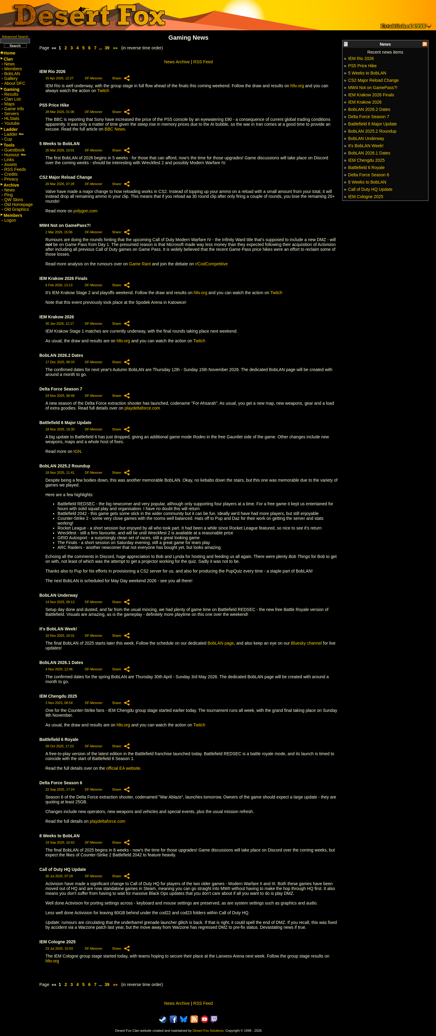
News (9, 63)
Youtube (12, 123)
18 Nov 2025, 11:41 (59, 472)
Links (9, 159)
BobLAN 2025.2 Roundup (372, 131)
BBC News (114, 129)
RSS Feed (203, 61)
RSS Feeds (15, 169)
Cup (8, 139)
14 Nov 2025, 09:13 (59, 602)
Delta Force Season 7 (368, 116)
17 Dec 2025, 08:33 (59, 362)
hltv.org (297, 85)
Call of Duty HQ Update (370, 189)
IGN (77, 451)
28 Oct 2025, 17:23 (59, 746)
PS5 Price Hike (362, 65)
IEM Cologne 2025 (365, 196)
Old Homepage (18, 204)
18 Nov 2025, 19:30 (59, 429)
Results (11, 94)
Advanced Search (15, 36)
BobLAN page (220, 643)
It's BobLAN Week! (366, 145)
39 (107, 47)
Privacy (11, 179)
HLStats (11, 118)
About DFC (14, 83)
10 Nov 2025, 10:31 (59, 635)
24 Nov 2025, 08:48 (59, 395)
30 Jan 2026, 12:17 (59, 323)
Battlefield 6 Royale (366, 167)
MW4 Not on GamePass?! (373, 87)
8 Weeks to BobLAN (367, 182)
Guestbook (14, 150)
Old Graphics (16, 209)
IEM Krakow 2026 (365, 102)
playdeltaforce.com (142, 408)
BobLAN (12, 73)
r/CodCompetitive (211, 263)
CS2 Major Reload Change (373, 80)
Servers (11, 113)
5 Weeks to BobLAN (367, 73)
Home (9, 53)
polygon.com (85, 210)
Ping (8, 194)
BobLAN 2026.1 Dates (369, 153)
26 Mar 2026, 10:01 (59, 150)
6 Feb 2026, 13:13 (58, 285)
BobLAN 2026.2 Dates (369, 109)
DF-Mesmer (93, 78)
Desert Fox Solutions (208, 1030)
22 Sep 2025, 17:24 (59, 789)
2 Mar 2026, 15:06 (58, 232)
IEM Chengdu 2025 (366, 160)
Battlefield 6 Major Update (372, 123)
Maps (9, 103)
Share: (117, 78)
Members (13, 68)
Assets (10, 164)
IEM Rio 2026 (361, 58)
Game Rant (140, 263)
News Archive (177, 61)
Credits (11, 174)
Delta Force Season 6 (368, 174)
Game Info (14, 108)
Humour (15, 154)
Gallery (11, 78)
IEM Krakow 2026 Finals (371, 94)
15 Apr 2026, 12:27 (59, 78)
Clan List (12, 99)
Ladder (14, 134)
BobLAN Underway (366, 138)
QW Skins (13, 199)
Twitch (103, 90)
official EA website (123, 768)
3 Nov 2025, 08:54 (59, 703)
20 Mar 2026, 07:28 (59, 184)
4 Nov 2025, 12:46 (59, 669)
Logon (10, 220)
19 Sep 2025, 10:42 (59, 842)
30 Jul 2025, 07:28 (59, 876)
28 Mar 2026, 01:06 (59, 112)
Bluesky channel (306, 643)
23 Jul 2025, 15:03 (59, 948)
